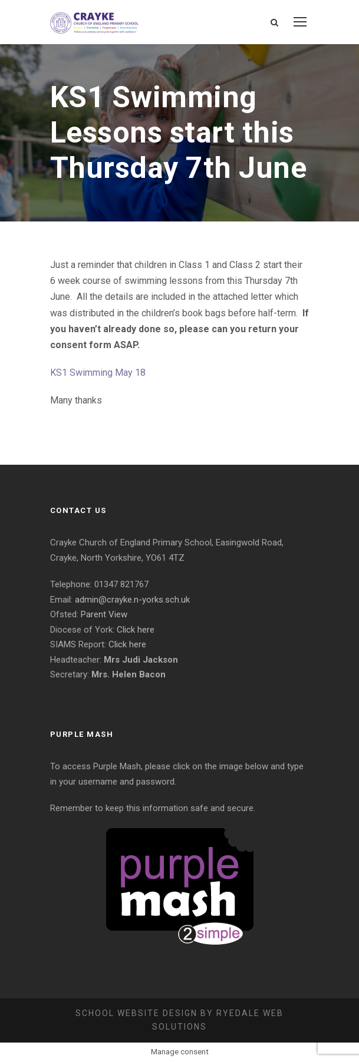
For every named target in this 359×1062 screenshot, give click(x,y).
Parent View (104, 614)
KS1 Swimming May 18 (98, 372)
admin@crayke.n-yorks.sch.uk (132, 599)
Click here (135, 629)
